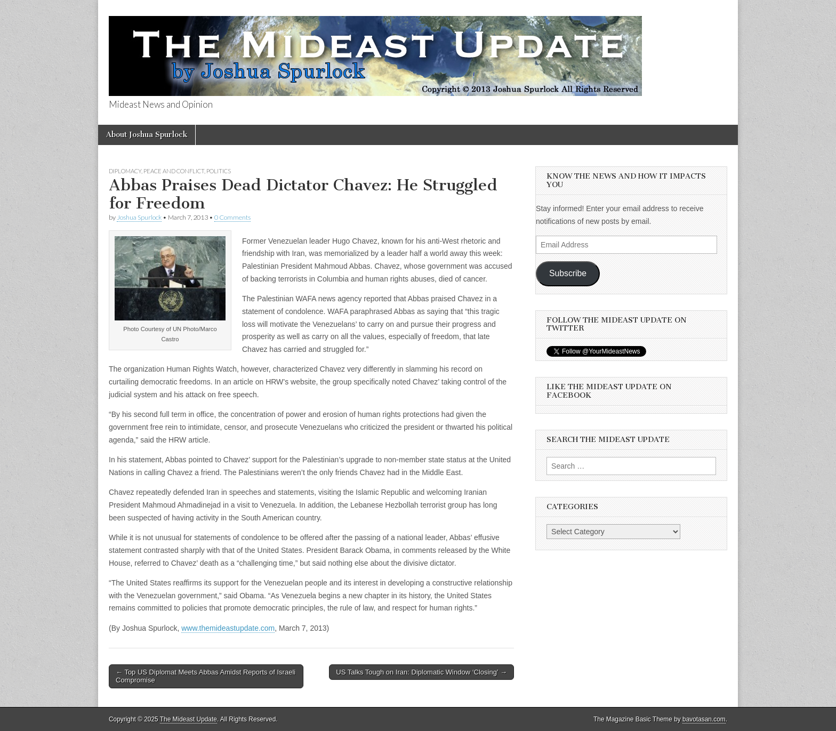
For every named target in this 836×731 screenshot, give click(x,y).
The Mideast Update (188, 719)
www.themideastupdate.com (228, 628)
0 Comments (232, 217)
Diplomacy (125, 170)
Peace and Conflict (173, 170)
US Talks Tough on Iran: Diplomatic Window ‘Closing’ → (421, 672)
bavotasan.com (704, 719)
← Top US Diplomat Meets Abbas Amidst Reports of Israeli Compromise (205, 676)
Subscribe (567, 273)
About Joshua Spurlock (146, 134)
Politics (218, 170)
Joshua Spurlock (139, 217)
